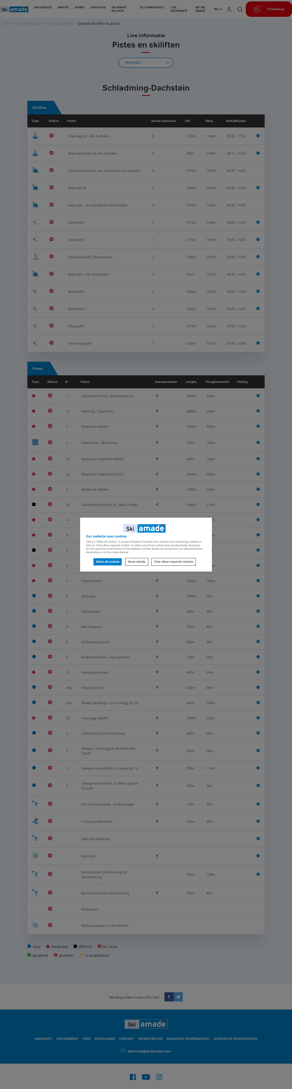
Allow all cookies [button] (107, 562)
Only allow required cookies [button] (173, 562)
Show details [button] (137, 562)
